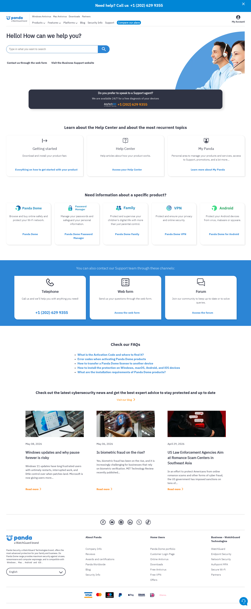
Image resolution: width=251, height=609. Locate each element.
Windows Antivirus (41, 16)
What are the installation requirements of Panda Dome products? (121, 364)
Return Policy (154, 602)
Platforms (70, 22)
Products (38, 22)
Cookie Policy (135, 602)
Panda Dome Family (127, 231)
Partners (86, 16)
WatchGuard (218, 540)
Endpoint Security (221, 545)
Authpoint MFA (219, 556)
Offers (153, 571)
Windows (10, 554)
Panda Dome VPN (175, 231)
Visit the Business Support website (70, 62)
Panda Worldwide (96, 556)
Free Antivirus (158, 561)
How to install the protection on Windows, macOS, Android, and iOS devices (128, 359)
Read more (32, 480)
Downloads (74, 16)
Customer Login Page (162, 545)
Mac (18, 554)
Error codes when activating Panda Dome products (111, 350)
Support (109, 22)
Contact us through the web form (26, 62)
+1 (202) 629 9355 (146, 5)
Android (25, 554)
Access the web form (127, 305)
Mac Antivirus (60, 16)
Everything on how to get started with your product (46, 168)
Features (54, 22)
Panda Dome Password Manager (78, 231)
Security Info (95, 22)
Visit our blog (124, 391)
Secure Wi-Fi (218, 561)
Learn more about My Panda (208, 168)
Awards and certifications (100, 550)
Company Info (94, 540)
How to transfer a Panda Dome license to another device (115, 355)
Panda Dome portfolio (162, 540)
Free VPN (155, 566)
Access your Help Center (127, 168)
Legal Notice (116, 602)
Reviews (90, 545)
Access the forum (202, 305)
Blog (82, 22)
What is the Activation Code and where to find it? (110, 346)
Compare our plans (129, 22)
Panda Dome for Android (224, 231)
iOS (34, 554)
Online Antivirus (159, 550)
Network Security (221, 550)
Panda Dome (30, 231)
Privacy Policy (97, 602)
